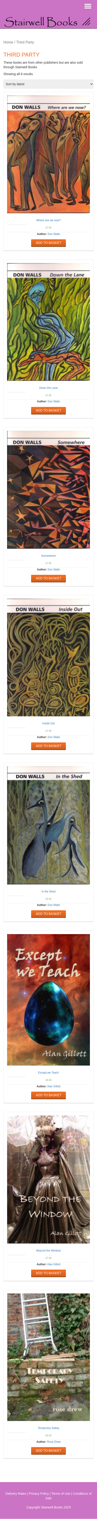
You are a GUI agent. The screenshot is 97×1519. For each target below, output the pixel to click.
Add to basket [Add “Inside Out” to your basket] (48, 746)
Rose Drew (54, 1441)
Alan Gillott (53, 1086)
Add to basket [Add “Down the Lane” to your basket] (48, 410)
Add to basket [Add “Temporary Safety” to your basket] (48, 1450)
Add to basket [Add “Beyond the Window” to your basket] (48, 1273)
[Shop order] (48, 84)
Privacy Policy (39, 1493)
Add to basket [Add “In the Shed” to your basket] (48, 914)
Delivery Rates (15, 1493)
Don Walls (54, 234)
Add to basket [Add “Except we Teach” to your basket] (48, 1095)
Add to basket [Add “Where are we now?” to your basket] (48, 243)
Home (8, 42)
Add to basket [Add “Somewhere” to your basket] (48, 578)
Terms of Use (60, 1493)
